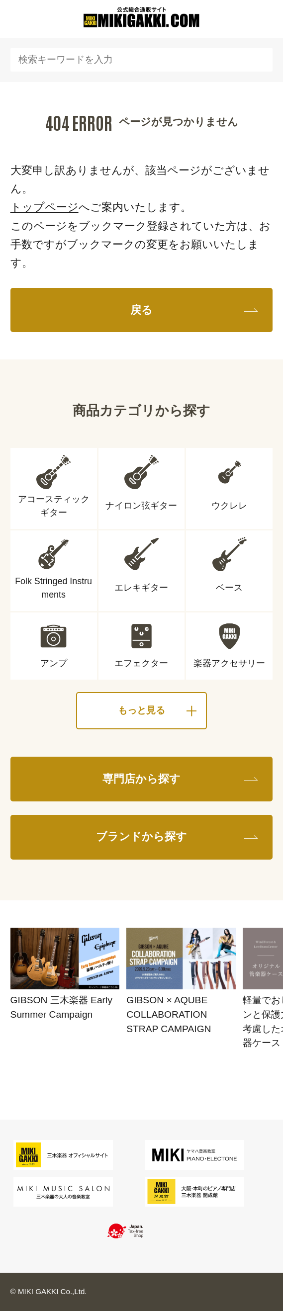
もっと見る (141, 710)
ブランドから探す (141, 836)
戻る (141, 310)
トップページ (44, 207)
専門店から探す (141, 779)
